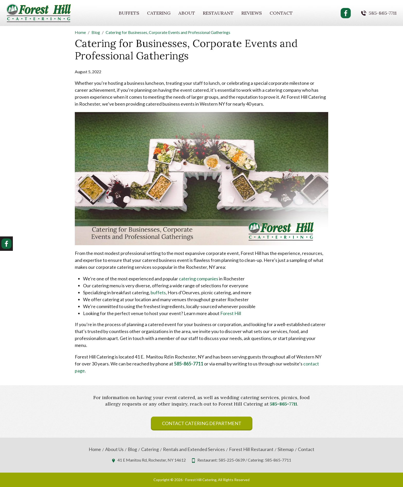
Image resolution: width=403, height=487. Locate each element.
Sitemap (286, 449)
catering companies (198, 278)
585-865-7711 (383, 13)
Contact (281, 13)
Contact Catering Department (201, 423)
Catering (159, 13)
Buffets (129, 13)
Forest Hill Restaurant (251, 449)
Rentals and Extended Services (194, 449)
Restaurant (218, 13)
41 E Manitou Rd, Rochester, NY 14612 (151, 459)
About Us (114, 449)
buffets (158, 292)
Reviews (251, 13)
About (186, 13)
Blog (132, 449)
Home (95, 449)
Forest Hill (230, 313)
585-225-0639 (231, 459)
